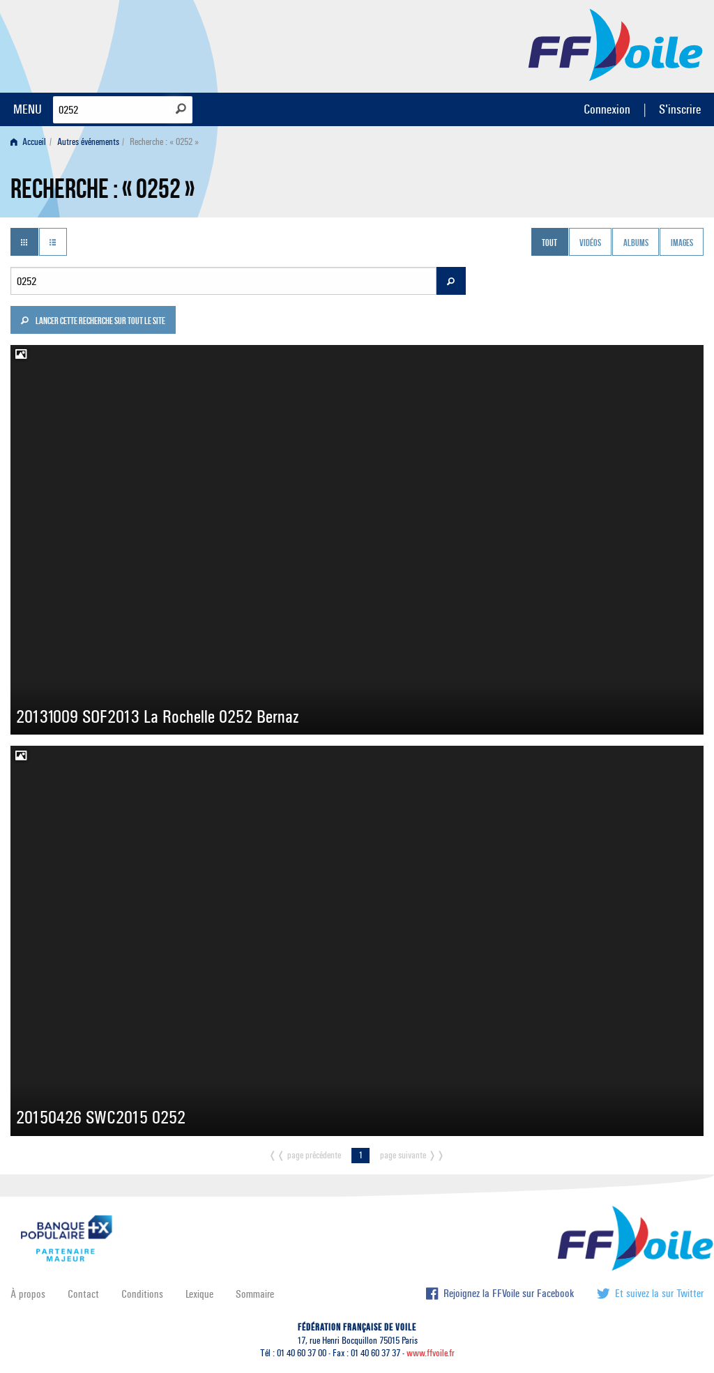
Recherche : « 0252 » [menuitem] (164, 142)
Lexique (199, 1294)
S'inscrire (680, 109)
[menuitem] (31, 142)
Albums (635, 243)
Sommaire (255, 1294)
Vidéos (590, 243)
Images (682, 243)
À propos (27, 1294)
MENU (27, 109)
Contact (83, 1294)
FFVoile (616, 44)
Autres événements (88, 142)
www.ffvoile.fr (431, 1353)
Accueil (28, 142)
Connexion (607, 109)
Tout (549, 243)
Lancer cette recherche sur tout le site (93, 322)
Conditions (142, 1294)
